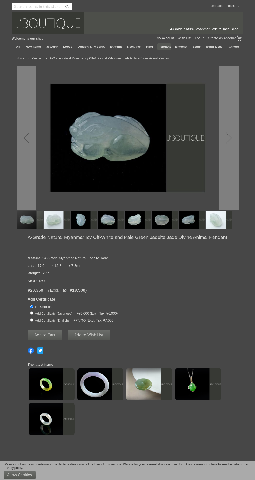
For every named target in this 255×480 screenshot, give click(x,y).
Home (20, 58)
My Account (165, 38)
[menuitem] (18, 46)
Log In (199, 38)
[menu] (127, 46)
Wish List (184, 38)
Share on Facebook (31, 350)
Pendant (37, 58)
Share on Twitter (40, 350)
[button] (232, 6)
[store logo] (127, 23)
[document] (127, 470)
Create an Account (222, 38)
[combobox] (42, 6)
